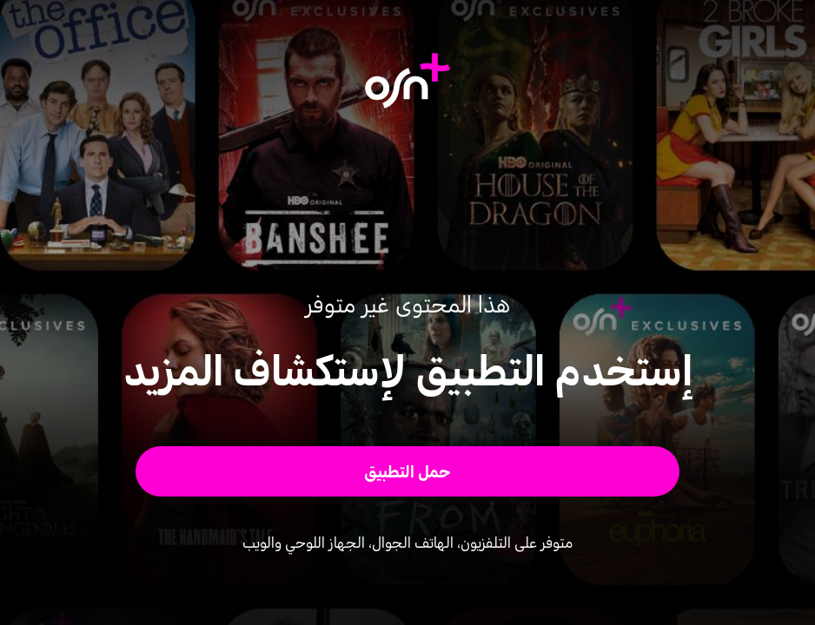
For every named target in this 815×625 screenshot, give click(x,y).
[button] (407, 471)
